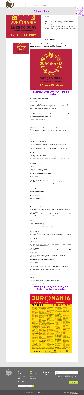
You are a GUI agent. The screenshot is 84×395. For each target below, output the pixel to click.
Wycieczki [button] (22, 3)
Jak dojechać (20, 379)
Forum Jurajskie (33, 379)
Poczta (19, 383)
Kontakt (54, 3)
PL (75, 1)
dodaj (28, 386)
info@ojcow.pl (28, 392)
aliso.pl (77, 393)
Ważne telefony (21, 381)
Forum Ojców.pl (33, 378)
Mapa (50, 3)
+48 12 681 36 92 (42, 392)
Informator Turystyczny (35, 4)
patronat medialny (75, 392)
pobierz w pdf (51, 293)
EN (77, 1)
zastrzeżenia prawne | (68, 392)
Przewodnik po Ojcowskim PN (43, 4)
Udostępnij (46, 39)
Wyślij (73, 382)
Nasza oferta (33, 375)
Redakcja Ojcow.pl (34, 373)
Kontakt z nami (33, 376)
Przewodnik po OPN (22, 376)
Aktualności (28, 3)
